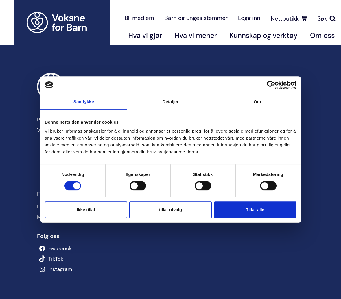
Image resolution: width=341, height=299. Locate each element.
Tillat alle (255, 209)
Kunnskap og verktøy (263, 35)
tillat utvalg (170, 209)
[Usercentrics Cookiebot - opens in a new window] (271, 85)
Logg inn (249, 18)
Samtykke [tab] (83, 101)
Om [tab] (257, 101)
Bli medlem (139, 18)
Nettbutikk (285, 18)
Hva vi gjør (145, 35)
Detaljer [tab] (171, 101)
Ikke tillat (86, 209)
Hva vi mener (196, 35)
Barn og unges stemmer (196, 18)
